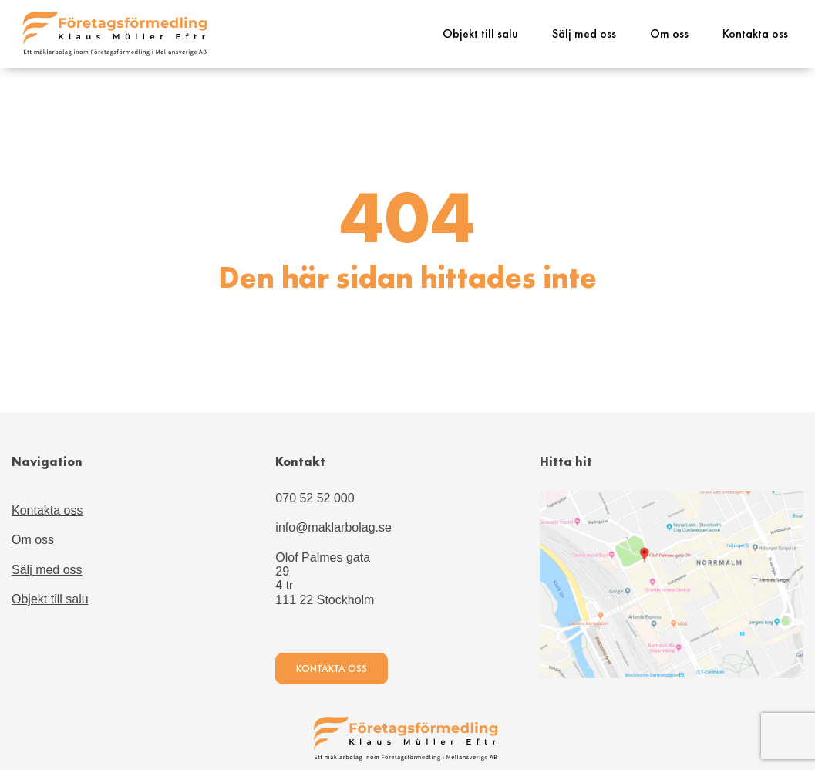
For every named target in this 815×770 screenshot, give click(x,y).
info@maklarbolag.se (333, 527)
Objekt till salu (480, 33)
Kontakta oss (755, 33)
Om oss (669, 33)
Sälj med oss (584, 33)
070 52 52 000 (314, 498)
